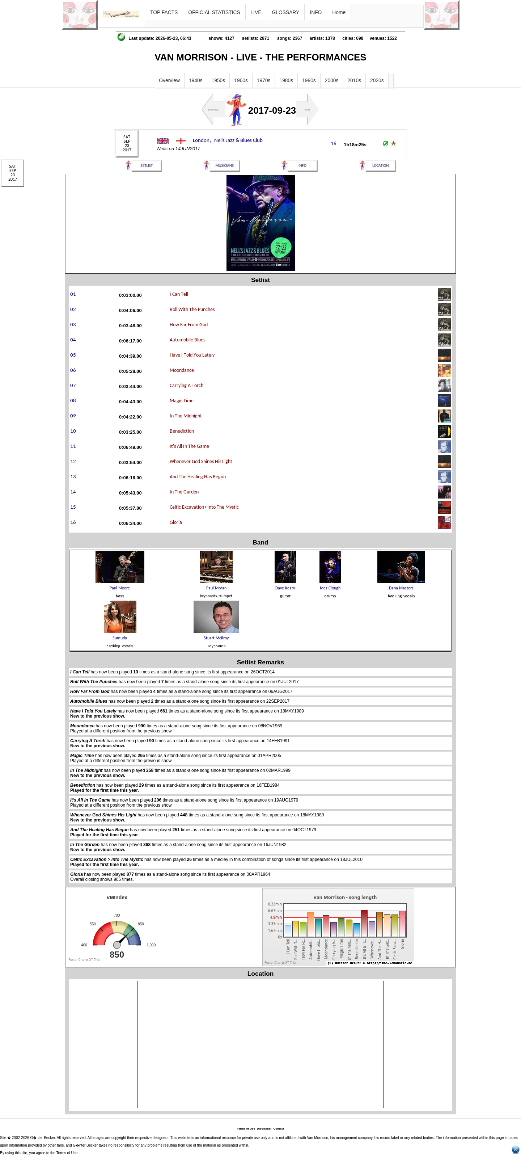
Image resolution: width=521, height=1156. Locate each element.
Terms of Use (246, 1128)
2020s (377, 80)
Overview (169, 80)
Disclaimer (264, 1128)
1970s (264, 80)
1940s (196, 80)
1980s (286, 80)
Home (339, 12)
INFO (316, 12)
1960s (241, 80)
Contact (278, 1128)
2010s (354, 80)
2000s (332, 80)
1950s (218, 80)
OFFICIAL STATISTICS (214, 12)
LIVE (256, 12)
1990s (309, 80)
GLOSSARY (286, 12)
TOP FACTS (164, 12)
